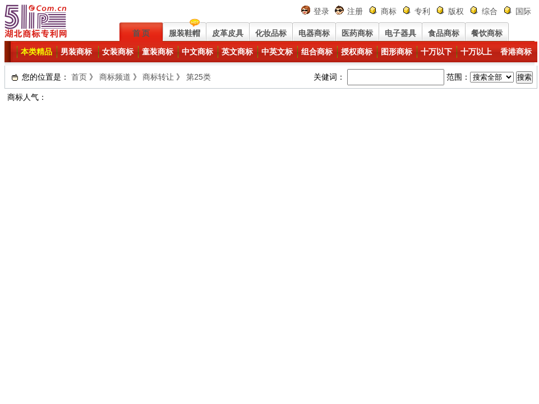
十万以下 (436, 51)
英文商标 (237, 51)
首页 (79, 76)
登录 (321, 11)
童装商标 (157, 51)
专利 (422, 11)
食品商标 (443, 33)
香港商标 (516, 51)
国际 (523, 11)
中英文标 (277, 51)
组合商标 (317, 51)
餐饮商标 (487, 33)
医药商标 (357, 33)
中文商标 (197, 51)
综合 (489, 11)
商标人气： (27, 97)
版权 (456, 11)
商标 (389, 11)
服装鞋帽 (184, 33)
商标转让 (158, 76)
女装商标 (117, 51)
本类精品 (36, 51)
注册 (355, 11)
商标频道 (115, 76)
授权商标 (356, 51)
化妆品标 (271, 33)
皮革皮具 (227, 33)
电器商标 (314, 33)
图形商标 (396, 51)
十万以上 (476, 51)
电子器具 (400, 33)
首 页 (141, 33)
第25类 (198, 76)
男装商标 (76, 51)
